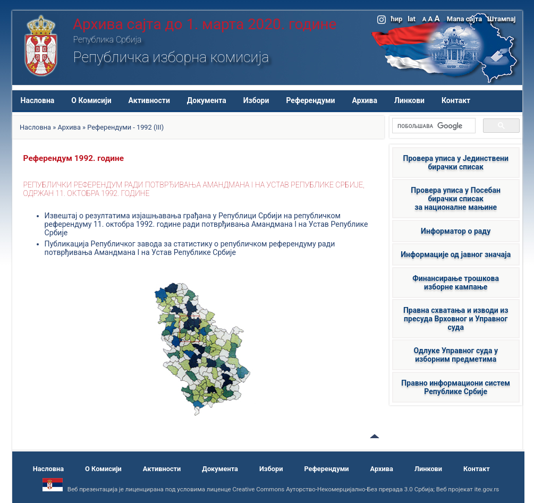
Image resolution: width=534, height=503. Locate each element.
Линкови (409, 100)
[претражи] (432, 126)
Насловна (38, 100)
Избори (256, 100)
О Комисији (91, 100)
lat (412, 19)
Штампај (501, 19)
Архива (364, 100)
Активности (149, 100)
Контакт (456, 100)
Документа (206, 100)
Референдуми (310, 100)
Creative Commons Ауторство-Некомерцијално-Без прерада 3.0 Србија (332, 489)
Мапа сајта (464, 19)
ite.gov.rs (486, 489)
